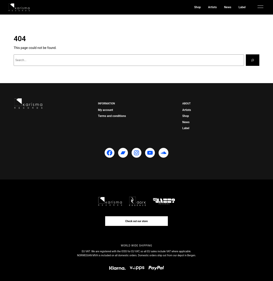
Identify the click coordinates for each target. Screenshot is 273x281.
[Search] (252, 60)
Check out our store (136, 221)
